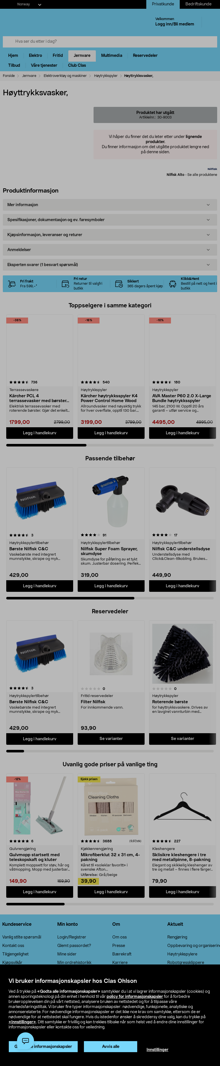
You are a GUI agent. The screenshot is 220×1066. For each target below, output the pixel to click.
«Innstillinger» (22, 1022)
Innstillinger (157, 1050)
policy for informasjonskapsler (135, 997)
